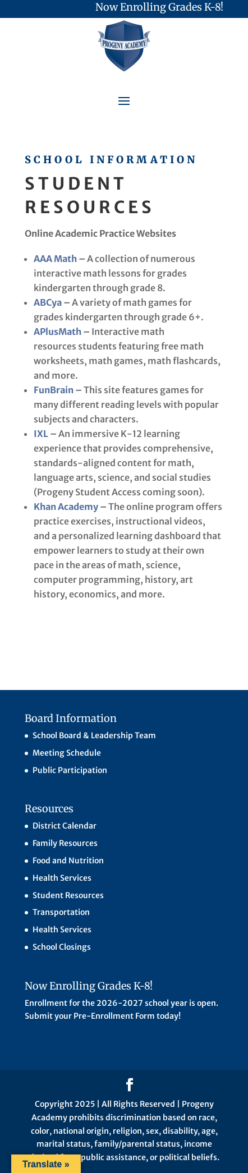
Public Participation (70, 770)
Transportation (61, 912)
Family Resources (65, 843)
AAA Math (55, 258)
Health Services (62, 878)
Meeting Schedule (67, 753)
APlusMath (57, 331)
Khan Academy (66, 506)
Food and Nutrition (68, 860)
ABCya (48, 302)
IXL (41, 433)
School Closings (62, 947)
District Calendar (65, 826)
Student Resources (68, 895)
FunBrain (54, 389)
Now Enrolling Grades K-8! (159, 7)
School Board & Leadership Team (94, 735)
